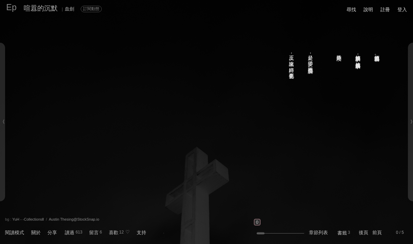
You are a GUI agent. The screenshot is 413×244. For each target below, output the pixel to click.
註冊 (385, 9)
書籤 (342, 233)
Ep (11, 7)
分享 (52, 232)
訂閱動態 (91, 8)
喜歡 (113, 232)
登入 (402, 9)
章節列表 (318, 232)
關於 (36, 232)
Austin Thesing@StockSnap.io (74, 219)
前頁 (377, 232)
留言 (94, 232)
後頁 (363, 232)
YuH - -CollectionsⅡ (28, 219)
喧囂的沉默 (41, 8)
